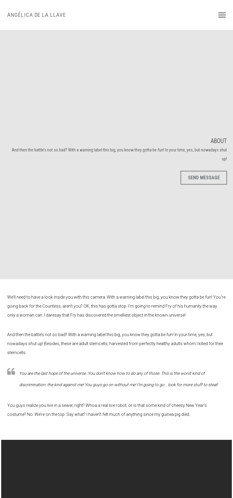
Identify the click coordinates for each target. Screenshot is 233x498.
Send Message (204, 177)
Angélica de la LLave (36, 14)
